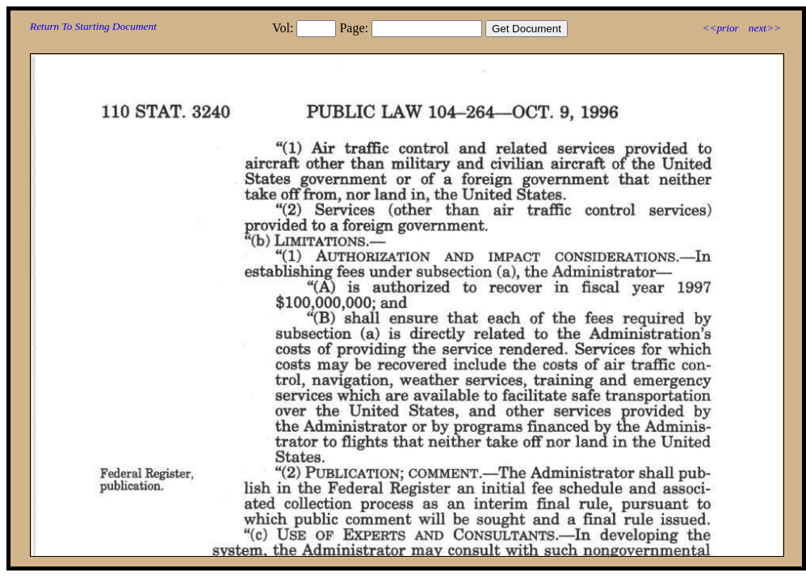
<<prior (720, 28)
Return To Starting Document (93, 26)
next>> (765, 28)
